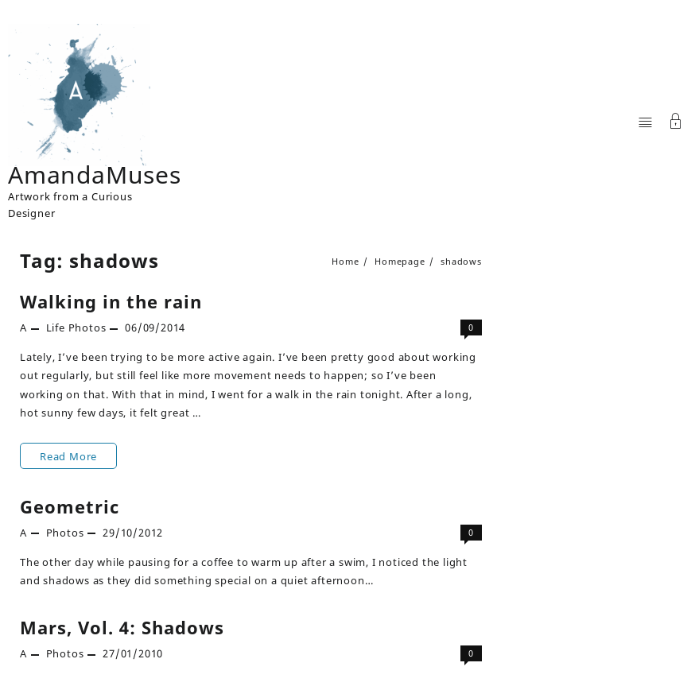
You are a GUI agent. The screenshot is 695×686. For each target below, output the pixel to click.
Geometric (69, 506)
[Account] (676, 122)
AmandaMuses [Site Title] (94, 174)
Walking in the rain (111, 301)
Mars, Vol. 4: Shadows (122, 627)
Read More (68, 456)
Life (55, 327)
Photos (87, 327)
